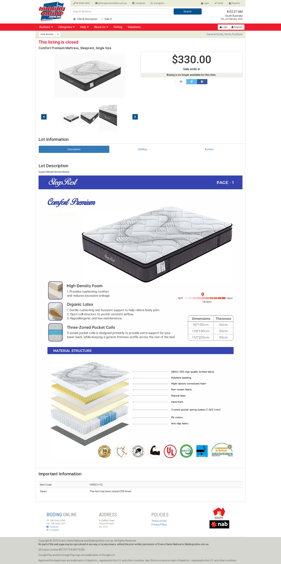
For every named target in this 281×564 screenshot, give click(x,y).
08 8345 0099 (81, 3)
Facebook (138, 3)
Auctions (46, 27)
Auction (209, 149)
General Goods (215, 34)
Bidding (142, 149)
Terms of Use (159, 520)
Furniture (237, 34)
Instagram (157, 3)
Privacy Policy (159, 524)
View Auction (47, 34)
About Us (101, 27)
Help (84, 27)
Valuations (134, 27)
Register (234, 3)
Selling (118, 27)
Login (205, 3)
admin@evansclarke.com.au (111, 3)
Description (74, 149)
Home (227, 34)
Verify (219, 3)
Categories (66, 27)
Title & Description (85, 19)
